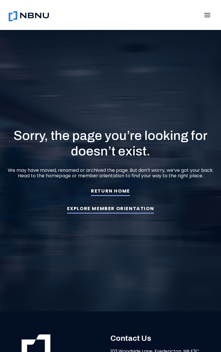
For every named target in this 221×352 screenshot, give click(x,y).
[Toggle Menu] (207, 15)
